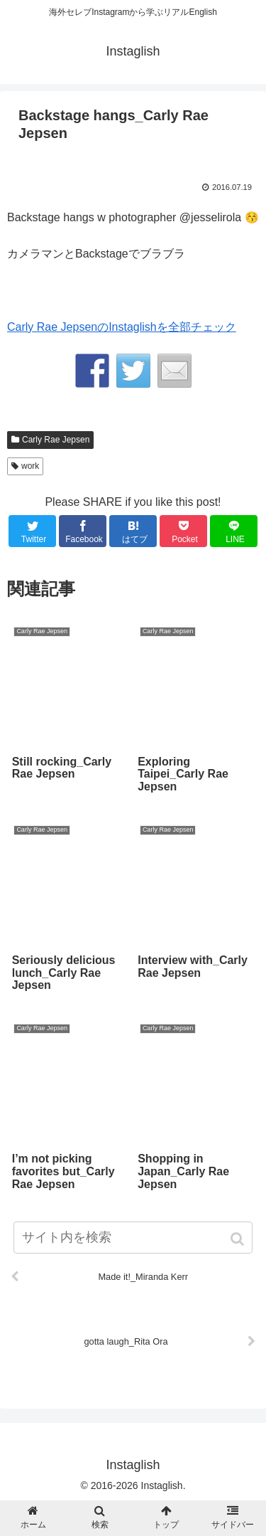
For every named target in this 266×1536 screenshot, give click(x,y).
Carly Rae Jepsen (55, 440)
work (30, 466)
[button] (239, 1239)
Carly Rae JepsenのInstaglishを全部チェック (121, 327)
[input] (133, 1238)
